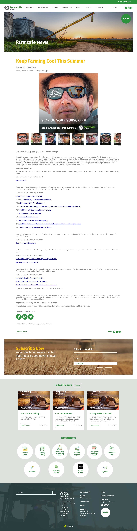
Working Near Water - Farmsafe (27, 262)
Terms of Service (108, 367)
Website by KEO (68, 526)
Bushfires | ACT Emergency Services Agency (35, 210)
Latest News (67, 385)
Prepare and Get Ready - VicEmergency (33, 220)
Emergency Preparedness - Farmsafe (29, 196)
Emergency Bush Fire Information (32, 203)
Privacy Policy (100, 367)
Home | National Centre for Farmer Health (31, 281)
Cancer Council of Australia (26, 243)
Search (114, 8)
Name (77, 354)
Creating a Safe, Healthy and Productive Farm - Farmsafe (36, 285)
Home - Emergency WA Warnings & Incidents (35, 227)
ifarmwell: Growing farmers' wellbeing (30, 278)
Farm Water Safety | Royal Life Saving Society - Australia (36, 259)
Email (77, 359)
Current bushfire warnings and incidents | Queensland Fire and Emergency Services (50, 207)
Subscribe (79, 363)
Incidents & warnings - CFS (28, 217)
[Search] (122, 8)
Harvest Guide (21, 180)
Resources (68, 438)
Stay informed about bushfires (30, 213)
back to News (22, 332)
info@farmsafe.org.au (108, 502)
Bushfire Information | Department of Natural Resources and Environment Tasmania (50, 224)
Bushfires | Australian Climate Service (37, 200)
